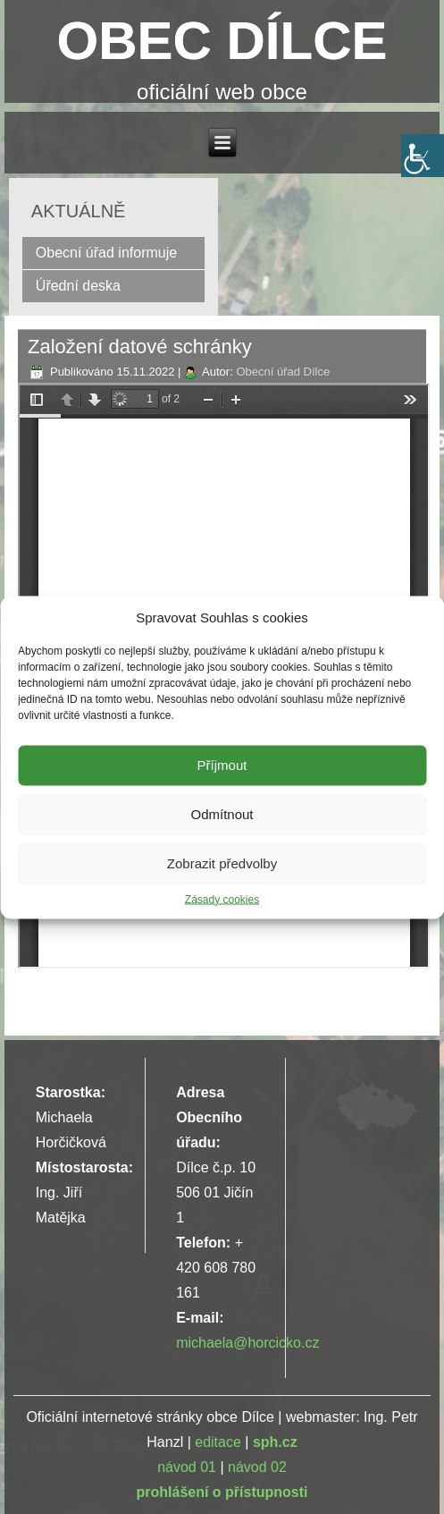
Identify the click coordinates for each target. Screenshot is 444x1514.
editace (218, 1442)
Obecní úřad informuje (106, 252)
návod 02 (257, 1467)
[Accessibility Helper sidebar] (422, 155)
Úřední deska (78, 285)
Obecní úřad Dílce (283, 371)
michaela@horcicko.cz (247, 1342)
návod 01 (186, 1467)
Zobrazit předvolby (222, 863)
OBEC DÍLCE (221, 41)
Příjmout (222, 765)
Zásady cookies (222, 898)
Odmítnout (221, 814)
